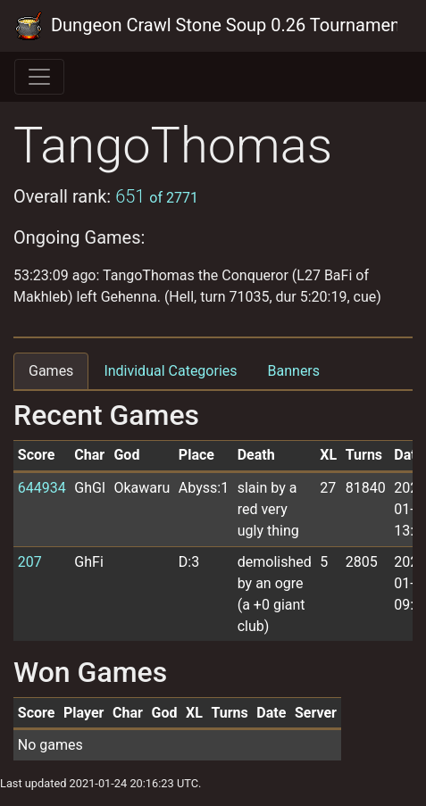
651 (156, 196)
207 (30, 561)
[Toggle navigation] (39, 77)
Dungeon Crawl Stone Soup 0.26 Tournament (205, 26)
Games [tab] (51, 370)
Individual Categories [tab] (170, 370)
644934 (42, 487)
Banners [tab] (294, 370)
